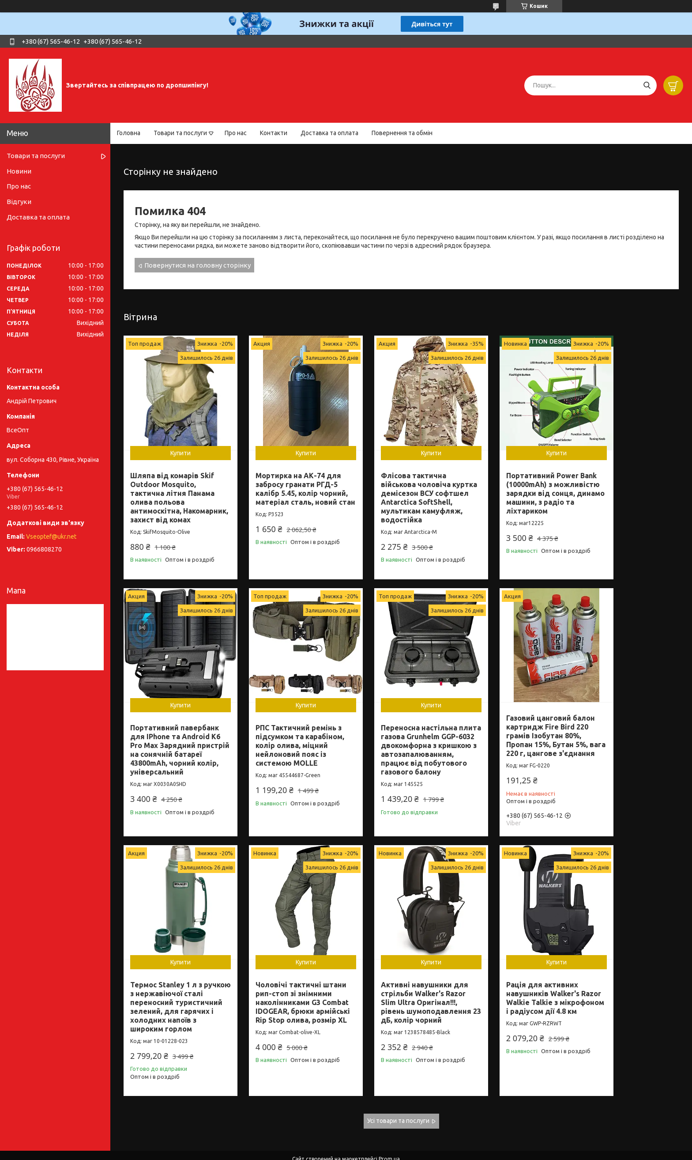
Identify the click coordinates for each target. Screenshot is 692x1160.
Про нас (236, 132)
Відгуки (19, 201)
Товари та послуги (180, 132)
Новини (19, 171)
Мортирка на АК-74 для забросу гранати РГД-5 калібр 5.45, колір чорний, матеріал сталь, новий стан (287, 481)
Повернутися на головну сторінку (197, 265)
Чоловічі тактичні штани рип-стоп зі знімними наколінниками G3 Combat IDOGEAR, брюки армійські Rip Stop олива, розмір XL (626, 738)
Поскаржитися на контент (321, 1151)
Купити (174, 440)
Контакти (273, 132)
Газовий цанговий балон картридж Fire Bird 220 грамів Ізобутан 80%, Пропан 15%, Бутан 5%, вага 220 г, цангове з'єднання (400, 725)
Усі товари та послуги (398, 1097)
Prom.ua (389, 1135)
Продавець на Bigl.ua (346, 1143)
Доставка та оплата (329, 132)
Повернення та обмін (402, 132)
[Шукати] (647, 85)
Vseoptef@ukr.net (51, 536)
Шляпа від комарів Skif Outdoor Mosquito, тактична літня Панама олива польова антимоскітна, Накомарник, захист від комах (172, 489)
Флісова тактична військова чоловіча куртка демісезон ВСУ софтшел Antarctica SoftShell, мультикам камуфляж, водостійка (398, 485)
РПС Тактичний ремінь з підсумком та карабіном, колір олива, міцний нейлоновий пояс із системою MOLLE (174, 730)
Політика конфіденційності (394, 1151)
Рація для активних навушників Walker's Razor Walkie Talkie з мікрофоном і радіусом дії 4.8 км (285, 987)
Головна (128, 132)
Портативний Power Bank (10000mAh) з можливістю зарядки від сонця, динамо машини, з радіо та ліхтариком (509, 485)
